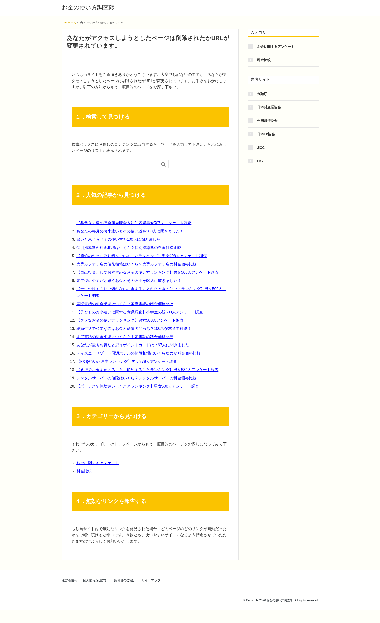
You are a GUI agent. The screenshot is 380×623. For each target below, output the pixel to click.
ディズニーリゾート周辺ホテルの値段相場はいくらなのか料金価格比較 (138, 353)
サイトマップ (151, 580)
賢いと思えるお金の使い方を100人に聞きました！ (120, 239)
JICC (261, 148)
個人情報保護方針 (95, 580)
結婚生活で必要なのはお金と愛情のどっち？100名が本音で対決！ (134, 329)
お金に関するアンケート (97, 463)
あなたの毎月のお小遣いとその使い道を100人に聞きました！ (130, 231)
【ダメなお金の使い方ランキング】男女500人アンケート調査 (130, 320)
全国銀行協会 (267, 121)
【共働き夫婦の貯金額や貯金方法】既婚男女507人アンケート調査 (134, 223)
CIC (260, 161)
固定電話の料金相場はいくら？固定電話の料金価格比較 (124, 337)
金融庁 (262, 94)
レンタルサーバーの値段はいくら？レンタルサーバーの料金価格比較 (136, 378)
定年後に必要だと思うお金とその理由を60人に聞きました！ (129, 281)
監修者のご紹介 (125, 580)
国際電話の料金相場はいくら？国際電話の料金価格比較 (124, 304)
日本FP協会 (266, 134)
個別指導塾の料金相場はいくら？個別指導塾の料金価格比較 (128, 248)
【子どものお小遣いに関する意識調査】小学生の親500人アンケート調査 (139, 312)
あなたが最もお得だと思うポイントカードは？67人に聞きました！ (134, 345)
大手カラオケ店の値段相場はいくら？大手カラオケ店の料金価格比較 (136, 264)
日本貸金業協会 (269, 107)
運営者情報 (69, 580)
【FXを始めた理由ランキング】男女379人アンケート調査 (126, 361)
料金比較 (84, 471)
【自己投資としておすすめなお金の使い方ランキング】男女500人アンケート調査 (147, 272)
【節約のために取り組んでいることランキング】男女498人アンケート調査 (141, 256)
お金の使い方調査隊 (88, 7)
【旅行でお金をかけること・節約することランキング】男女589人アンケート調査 (147, 370)
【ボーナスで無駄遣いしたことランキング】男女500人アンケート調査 (137, 386)
